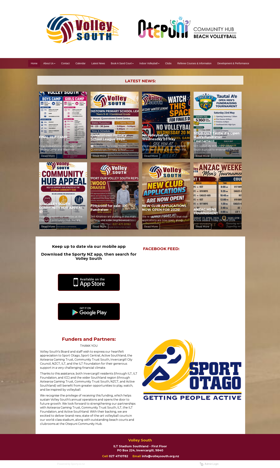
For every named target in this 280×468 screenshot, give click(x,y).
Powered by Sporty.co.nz (71, 464)
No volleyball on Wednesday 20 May (158, 137)
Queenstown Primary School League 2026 (109, 137)
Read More (48, 156)
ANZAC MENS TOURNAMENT (206, 211)
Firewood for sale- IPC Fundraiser (109, 208)
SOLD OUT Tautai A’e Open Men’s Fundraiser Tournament (216, 137)
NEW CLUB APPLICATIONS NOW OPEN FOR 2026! (164, 208)
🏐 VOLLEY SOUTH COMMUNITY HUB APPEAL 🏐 (61, 208)
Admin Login (209, 464)
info (145, 456)
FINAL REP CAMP (53, 137)
